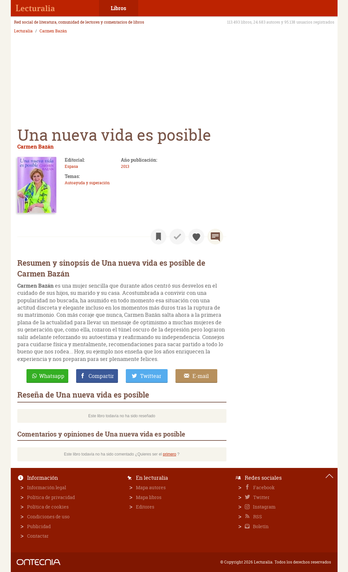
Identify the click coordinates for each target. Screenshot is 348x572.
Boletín (260, 526)
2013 (125, 166)
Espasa (71, 166)
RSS (257, 516)
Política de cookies (48, 507)
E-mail (200, 376)
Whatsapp (51, 376)
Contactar (38, 536)
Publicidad (39, 526)
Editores (145, 507)
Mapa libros (148, 497)
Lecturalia (23, 31)
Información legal (46, 487)
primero (169, 454)
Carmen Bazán (53, 31)
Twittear (150, 376)
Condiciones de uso (48, 516)
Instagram (263, 507)
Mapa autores (151, 487)
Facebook (263, 487)
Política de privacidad (51, 497)
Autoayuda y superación (87, 183)
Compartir (101, 376)
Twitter (261, 497)
